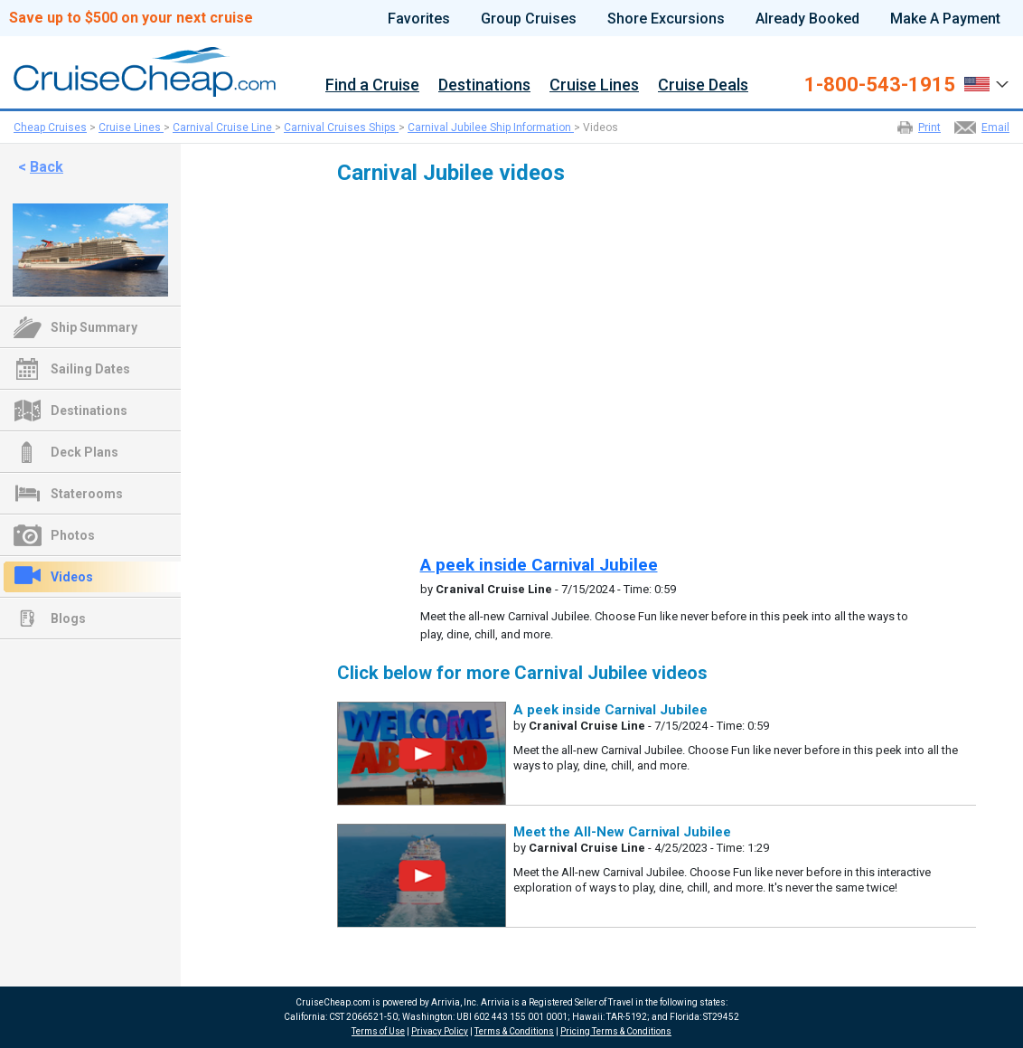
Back (46, 166)
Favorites (419, 19)
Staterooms (87, 493)
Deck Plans (84, 452)
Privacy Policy (439, 1031)
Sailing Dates (90, 369)
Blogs (68, 618)
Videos (72, 577)
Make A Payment (945, 19)
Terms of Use (378, 1031)
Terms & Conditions (514, 1031)
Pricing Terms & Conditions (615, 1031)
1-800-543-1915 (879, 85)
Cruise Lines (594, 85)
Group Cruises (529, 19)
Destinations (484, 85)
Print (929, 127)
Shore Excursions (666, 19)
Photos (73, 535)
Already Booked (807, 19)
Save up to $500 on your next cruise (131, 18)
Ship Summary (94, 327)
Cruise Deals (703, 85)
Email (995, 127)
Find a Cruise (372, 85)
